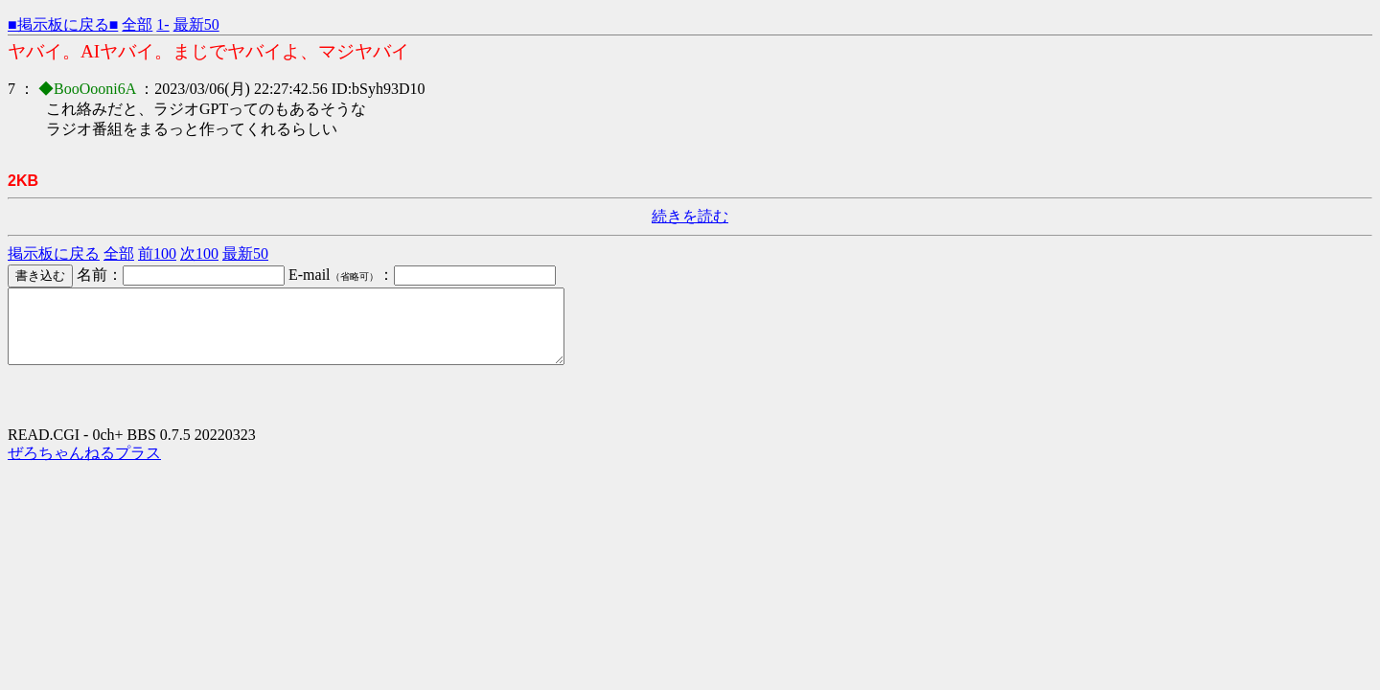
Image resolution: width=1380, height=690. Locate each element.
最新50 (196, 24)
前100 (157, 253)
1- (162, 24)
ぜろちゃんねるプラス (84, 467)
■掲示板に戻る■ (63, 24)
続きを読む (690, 216)
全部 (137, 24)
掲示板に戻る (54, 253)
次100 (199, 253)
